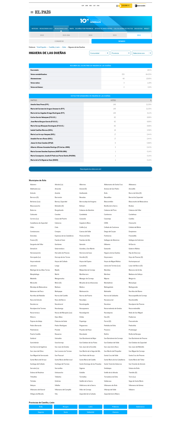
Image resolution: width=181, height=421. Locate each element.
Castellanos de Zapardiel (39, 223)
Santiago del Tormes (62, 364)
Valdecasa (107, 381)
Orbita (81, 317)
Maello (57, 270)
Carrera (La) (34, 219)
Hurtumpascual (134, 262)
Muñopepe (58, 292)
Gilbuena (107, 245)
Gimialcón (33, 249)
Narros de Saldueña (111, 296)
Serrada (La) (34, 369)
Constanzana (34, 232)
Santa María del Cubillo (87, 360)
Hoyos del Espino (85, 262)
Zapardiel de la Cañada (87, 394)
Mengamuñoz (59, 279)
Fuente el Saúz (60, 240)
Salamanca (140, 407)
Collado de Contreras (111, 228)
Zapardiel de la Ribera (112, 394)
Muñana (57, 287)
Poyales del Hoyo (85, 330)
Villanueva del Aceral (37, 390)
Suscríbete (126, 6)
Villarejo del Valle (110, 390)
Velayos (33, 386)
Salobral (33, 339)
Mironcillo (33, 283)
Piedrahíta (132, 326)
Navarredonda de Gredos (113, 309)
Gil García (132, 245)
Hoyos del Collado (61, 262)
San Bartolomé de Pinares (138, 339)
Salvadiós (58, 339)
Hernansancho (35, 253)
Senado (121, 42)
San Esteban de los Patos (88, 343)
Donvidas (33, 236)
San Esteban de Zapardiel (138, 343)
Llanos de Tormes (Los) (112, 266)
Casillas (131, 219)
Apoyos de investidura (103, 29)
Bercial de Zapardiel (136, 198)
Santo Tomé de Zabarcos (113, 364)
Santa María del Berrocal (63, 360)
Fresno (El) (34, 240)
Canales (57, 215)
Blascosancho (35, 206)
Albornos (82, 185)
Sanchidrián (34, 343)
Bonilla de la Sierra (110, 206)
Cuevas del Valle (85, 232)
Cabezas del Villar (135, 211)
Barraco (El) (34, 198)
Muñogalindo (108, 287)
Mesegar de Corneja (86, 279)
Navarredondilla (134, 309)
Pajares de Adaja (36, 322)
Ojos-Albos (58, 317)
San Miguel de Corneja (137, 352)
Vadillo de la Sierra (86, 381)
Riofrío (106, 334)
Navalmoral (59, 305)
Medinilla (33, 279)
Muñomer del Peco (36, 292)
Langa (57, 266)
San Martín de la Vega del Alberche (90, 352)
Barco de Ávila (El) (135, 193)
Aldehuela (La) (35, 189)
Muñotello (107, 292)
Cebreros (58, 223)
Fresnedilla (132, 236)
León (91, 407)
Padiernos (132, 317)
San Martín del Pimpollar (112, 352)
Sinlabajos (107, 369)
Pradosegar (133, 330)
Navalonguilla (84, 305)
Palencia (115, 407)
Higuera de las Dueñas (112, 253)
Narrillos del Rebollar (37, 296)
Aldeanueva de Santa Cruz (113, 185)
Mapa (72, 29)
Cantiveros (108, 215)
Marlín (57, 275)
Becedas (82, 198)
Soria (66, 412)
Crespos (58, 232)
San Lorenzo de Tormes (63, 352)
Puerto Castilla (35, 334)
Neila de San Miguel (136, 313)
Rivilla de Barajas (135, 334)
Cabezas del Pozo (110, 211)
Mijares (106, 279)
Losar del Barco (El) (136, 266)
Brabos (131, 206)
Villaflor (57, 386)
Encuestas (138, 29)
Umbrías (58, 381)
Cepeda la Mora (84, 223)
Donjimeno (132, 232)
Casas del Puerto (61, 219)
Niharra (33, 317)
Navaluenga (59, 309)
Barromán (58, 198)
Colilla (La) (83, 228)
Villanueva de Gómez (136, 386)
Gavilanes (58, 245)
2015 (115, 36)
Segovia (41, 412)
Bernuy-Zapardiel (61, 202)
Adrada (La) (59, 185)
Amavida (58, 189)
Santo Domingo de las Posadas (90, 364)
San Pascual (59, 356)
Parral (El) (107, 322)
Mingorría (132, 279)
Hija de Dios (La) (134, 253)
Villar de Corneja (85, 390)
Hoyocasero (108, 258)
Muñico (82, 287)
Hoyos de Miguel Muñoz (112, 262)
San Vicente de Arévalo (137, 364)
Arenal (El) (83, 189)
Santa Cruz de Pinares (136, 356)
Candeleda (83, 215)
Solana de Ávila (134, 369)
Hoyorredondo (35, 262)
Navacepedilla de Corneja (138, 296)
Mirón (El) (58, 283)
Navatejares (108, 313)
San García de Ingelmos (38, 347)
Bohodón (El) (59, 206)
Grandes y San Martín (87, 249)
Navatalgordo (84, 313)
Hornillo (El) (83, 258)
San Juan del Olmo (36, 352)
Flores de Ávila (84, 236)
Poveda (57, 330)
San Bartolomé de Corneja (113, 339)
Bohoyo (82, 206)
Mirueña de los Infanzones (88, 283)
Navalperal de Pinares (136, 305)
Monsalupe (132, 283)
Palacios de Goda (61, 322)
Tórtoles (33, 381)
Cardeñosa (132, 215)
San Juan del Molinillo (136, 347)
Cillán (32, 228)
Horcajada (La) (35, 258)
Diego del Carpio (110, 232)
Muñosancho (83, 292)
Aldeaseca (132, 185)
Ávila (105, 193)
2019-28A (66, 36)
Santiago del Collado (37, 364)
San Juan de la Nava (111, 347)
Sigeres (82, 369)
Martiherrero (83, 275)
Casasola (82, 219)
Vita (56, 394)
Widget (146, 29)
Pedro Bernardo (35, 326)
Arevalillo (132, 189)
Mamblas (107, 270)
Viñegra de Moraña (37, 394)
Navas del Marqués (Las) (63, 313)
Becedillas (107, 198)
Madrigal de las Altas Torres (40, 270)
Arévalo (33, 193)
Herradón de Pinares (62, 253)
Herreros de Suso (85, 253)
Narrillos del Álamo (135, 292)
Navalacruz (34, 305)
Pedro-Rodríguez (61, 326)
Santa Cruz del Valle (111, 356)
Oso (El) (106, 317)
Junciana (33, 266)
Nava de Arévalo (36, 300)
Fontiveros (107, 236)
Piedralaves (34, 330)
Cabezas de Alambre (86, 211)
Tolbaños (58, 377)
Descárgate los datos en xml (90, 169)
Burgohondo (59, 211)
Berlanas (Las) (35, 202)
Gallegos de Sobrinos (136, 240)
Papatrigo (82, 322)
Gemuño (82, 245)
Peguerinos (83, 326)
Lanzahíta (82, 266)
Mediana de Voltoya (135, 275)
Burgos (65, 407)
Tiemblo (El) (133, 373)
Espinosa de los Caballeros (64, 236)
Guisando (107, 249)
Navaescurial (108, 300)
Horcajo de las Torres (62, 258)
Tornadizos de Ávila (111, 377)
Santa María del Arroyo (38, 360)
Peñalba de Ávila (110, 326)
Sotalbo (82, 373)
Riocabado (83, 334)
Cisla (56, 228)
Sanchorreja (59, 343)
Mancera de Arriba (135, 270)
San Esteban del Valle (111, 343)
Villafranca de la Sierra (87, 386)
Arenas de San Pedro (111, 189)
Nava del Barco (60, 300)
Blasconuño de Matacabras (138, 202)
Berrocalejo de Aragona (87, 202)
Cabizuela (33, 215)
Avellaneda (83, 193)
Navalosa (107, 305)
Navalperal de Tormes (38, 309)
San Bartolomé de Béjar (87, 339)
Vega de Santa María (136, 381)
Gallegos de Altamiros (111, 240)
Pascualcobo (133, 322)
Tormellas (82, 377)
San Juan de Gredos (62, 347)
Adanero (33, 185)
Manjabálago (34, 275)
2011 (139, 36)
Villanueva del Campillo (63, 390)
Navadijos (82, 300)
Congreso (59, 42)
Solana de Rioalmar (37, 373)
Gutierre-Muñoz (134, 249)
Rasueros (58, 334)
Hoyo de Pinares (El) (136, 258)
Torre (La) (132, 377)
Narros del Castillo (61, 296)
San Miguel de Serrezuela (39, 356)
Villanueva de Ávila (110, 386)
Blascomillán (108, 202)
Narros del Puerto (85, 296)
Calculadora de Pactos (123, 29)
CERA (106, 223)
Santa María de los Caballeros (114, 360)
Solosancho (59, 373)
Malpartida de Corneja (87, 270)
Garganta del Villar (36, 245)
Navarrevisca (35, 313)
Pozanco (107, 330)
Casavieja (107, 219)
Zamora (115, 412)
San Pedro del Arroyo (87, 356)
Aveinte (57, 193)
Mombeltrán (108, 283)
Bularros (33, 211)
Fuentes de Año (84, 240)
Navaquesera (84, 309)
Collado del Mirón (135, 228)
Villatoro (132, 390)
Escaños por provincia (84, 29)
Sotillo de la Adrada (111, 373)
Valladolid (90, 412)
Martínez (107, 275)
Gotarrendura (59, 249)
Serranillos (58, 369)
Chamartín (132, 223)
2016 (90, 36)
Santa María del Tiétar (136, 360)
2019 (42, 36)
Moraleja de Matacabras (38, 287)
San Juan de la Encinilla (87, 347)
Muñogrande (133, 287)
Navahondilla (133, 300)
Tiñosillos (33, 377)
